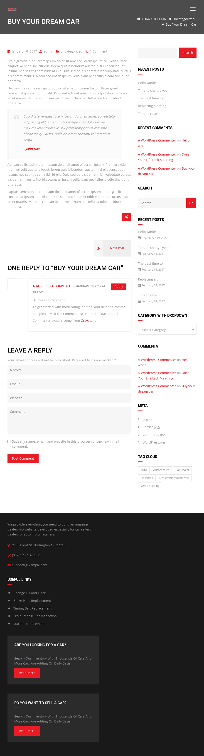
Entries (151, 427)
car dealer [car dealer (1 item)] (182, 470)
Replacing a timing (152, 106)
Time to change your (153, 90)
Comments (154, 434)
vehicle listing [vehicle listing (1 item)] (150, 486)
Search (188, 52)
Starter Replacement (26, 624)
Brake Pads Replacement (29, 600)
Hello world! (147, 83)
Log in (147, 419)
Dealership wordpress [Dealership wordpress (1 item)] (174, 478)
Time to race (147, 113)
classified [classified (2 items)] (146, 478)
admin (46, 51)
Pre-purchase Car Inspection (32, 616)
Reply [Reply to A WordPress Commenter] (119, 286)
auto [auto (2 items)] (143, 470)
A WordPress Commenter (53, 286)
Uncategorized (71, 51)
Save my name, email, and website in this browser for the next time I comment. (65, 444)
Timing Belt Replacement (29, 608)
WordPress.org (154, 442)
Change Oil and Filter (26, 593)
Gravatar (87, 320)
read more (27, 673)
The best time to (150, 98)
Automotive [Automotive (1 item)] (161, 470)
